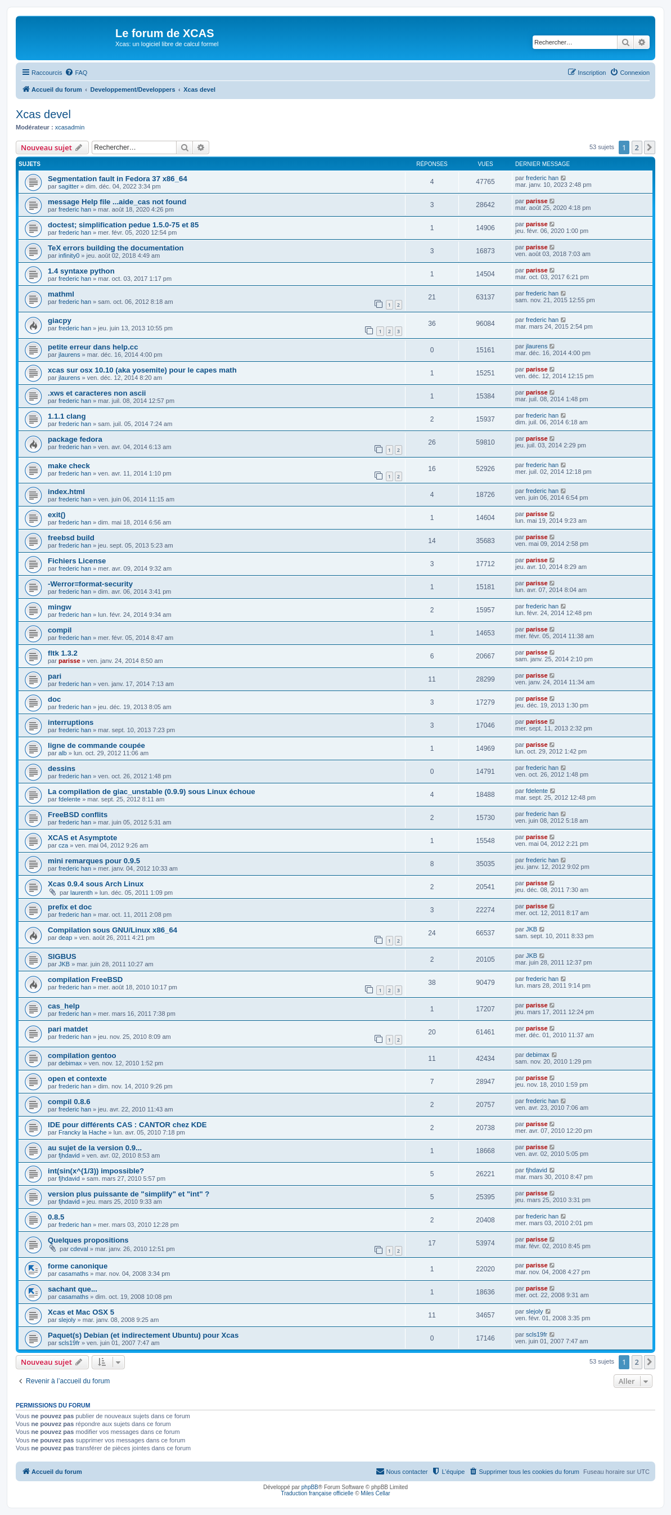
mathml (61, 294)
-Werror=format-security (90, 584)
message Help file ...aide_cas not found (117, 202)
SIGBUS (62, 956)
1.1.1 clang (66, 416)
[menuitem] (76, 72)
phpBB (309, 1487)
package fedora (75, 439)
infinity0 (68, 255)
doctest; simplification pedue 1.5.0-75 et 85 (123, 225)
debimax (70, 1063)
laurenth (81, 892)
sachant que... (72, 1289)
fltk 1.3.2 (63, 653)
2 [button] (637, 147)
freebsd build (71, 538)
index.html (66, 491)
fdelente (69, 799)
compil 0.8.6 (69, 1101)
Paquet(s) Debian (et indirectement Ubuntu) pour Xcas (143, 1335)
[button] (649, 147)
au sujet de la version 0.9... (95, 1148)
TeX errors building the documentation (116, 248)
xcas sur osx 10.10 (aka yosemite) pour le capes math (142, 370)
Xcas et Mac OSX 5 (81, 1312)
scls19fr (69, 1342)
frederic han (542, 177)
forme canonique (77, 1266)
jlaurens (69, 354)
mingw (59, 607)
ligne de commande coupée (96, 745)
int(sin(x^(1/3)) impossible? (96, 1171)
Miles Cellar (375, 1493)
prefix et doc (70, 907)
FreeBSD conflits (77, 814)
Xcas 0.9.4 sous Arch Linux (95, 884)
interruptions (70, 722)
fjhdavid (69, 1155)
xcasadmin (70, 127)
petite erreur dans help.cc (93, 347)
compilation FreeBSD (85, 979)
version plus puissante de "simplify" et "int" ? (128, 1194)
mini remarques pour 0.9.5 (94, 861)
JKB (531, 929)
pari (54, 676)
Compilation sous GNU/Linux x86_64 (112, 930)
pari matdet (68, 1029)
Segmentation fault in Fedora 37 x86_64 (117, 178)
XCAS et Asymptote (82, 837)
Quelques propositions (88, 1240)
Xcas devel (43, 114)
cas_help (63, 1006)
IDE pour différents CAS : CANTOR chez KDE (127, 1124)
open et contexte (77, 1078)
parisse (537, 201)
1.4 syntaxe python (81, 271)
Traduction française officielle (317, 1493)
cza (63, 845)
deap (65, 937)
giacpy (59, 320)
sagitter (68, 186)
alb (62, 753)
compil (60, 630)
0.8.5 (56, 1217)
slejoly (67, 1319)
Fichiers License (77, 561)
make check (69, 465)
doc (54, 699)
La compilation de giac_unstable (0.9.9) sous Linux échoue (151, 791)
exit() (57, 514)
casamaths (73, 1273)
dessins (61, 768)
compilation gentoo (82, 1055)
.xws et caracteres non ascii (97, 393)
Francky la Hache (82, 1132)
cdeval (79, 1248)
